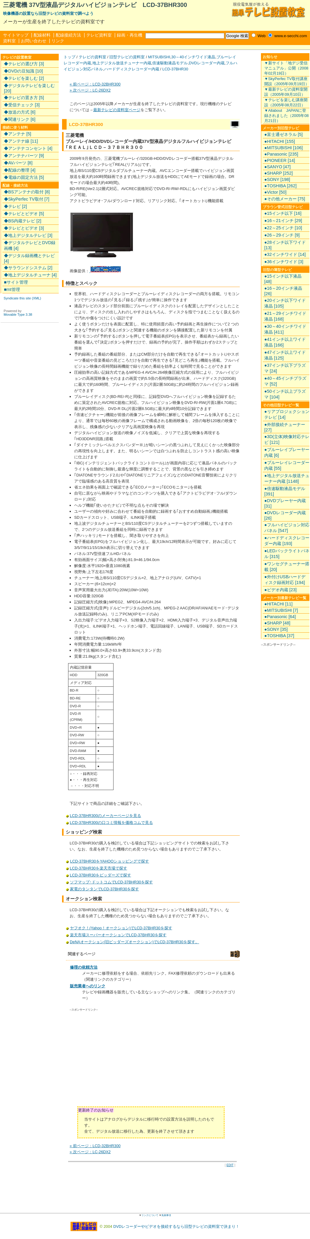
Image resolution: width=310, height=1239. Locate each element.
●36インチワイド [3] (283, 261)
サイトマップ (15, 35)
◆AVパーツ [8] (18, 162)
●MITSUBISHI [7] (281, 610)
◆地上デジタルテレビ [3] (28, 235)
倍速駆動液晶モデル (170, 63)
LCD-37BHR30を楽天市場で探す (98, 868)
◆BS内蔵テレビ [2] (22, 220)
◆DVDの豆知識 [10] (23, 71)
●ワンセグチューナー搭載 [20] (286, 566)
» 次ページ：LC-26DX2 (90, 90)
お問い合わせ (33, 40)
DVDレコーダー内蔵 (207, 63)
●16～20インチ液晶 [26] (283, 291)
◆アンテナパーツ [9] (24, 155)
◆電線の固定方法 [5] (24, 177)
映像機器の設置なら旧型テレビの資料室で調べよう (48, 13)
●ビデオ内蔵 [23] (280, 589)
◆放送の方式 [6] (19, 112)
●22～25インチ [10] (283, 227)
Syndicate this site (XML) (22, 298)
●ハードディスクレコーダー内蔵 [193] (286, 540)
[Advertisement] (121, 1061)
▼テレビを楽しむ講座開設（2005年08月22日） (286, 102)
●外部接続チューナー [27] (284, 427)
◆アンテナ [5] (17, 133)
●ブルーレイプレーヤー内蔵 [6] (286, 452)
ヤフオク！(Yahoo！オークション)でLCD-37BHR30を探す (121, 928)
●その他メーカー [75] (284, 198)
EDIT (229, 1165)
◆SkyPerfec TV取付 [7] (26, 199)
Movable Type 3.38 (18, 314)
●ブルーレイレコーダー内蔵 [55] (286, 465)
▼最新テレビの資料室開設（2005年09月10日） (286, 92)
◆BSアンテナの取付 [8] (27, 191)
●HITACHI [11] (278, 604)
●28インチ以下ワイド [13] (285, 245)
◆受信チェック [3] (22, 104)
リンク (57, 40)
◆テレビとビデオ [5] (24, 213)
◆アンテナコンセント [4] (28, 148)
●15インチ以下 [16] (283, 213)
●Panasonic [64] (280, 616)
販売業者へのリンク (87, 986)
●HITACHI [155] (279, 141)
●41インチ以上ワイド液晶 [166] (285, 342)
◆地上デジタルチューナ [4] (30, 275)
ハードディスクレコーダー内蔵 (131, 69)
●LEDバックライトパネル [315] (286, 553)
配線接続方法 (68, 35)
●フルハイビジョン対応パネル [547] (286, 527)
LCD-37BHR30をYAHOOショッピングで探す (109, 861)
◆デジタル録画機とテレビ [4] (29, 258)
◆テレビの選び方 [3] (24, 63)
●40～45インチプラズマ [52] (285, 381)
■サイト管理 (16, 282)
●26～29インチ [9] (282, 235)
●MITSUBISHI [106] (283, 147)
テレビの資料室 (92, 57)
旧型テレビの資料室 (127, 57)
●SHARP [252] (278, 173)
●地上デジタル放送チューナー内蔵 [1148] (286, 478)
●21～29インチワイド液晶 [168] (285, 316)
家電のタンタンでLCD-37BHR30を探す (104, 889)
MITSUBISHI (159, 57)
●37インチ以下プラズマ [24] (285, 368)
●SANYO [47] (277, 166)
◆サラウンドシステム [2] (28, 267)
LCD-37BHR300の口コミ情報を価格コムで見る (111, 822)
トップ (69, 57)
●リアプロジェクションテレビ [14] (286, 414)
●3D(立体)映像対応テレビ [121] (286, 439)
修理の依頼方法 (83, 967)
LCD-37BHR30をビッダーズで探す (100, 875)
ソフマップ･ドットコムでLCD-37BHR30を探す (111, 882)
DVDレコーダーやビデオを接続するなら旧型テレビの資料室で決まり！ (176, 1226)
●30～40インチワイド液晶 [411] (285, 329)
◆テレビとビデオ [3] (24, 228)
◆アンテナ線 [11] (21, 141)
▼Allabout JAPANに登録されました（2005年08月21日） (286, 115)
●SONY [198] (277, 179)
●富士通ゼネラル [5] (283, 134)
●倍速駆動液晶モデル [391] (284, 491)
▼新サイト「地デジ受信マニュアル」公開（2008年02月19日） (286, 68)
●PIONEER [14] (279, 160)
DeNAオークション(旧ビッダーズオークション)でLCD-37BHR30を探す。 (134, 942)
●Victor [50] (275, 192)
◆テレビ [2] (15, 206)
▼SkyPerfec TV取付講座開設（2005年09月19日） (286, 81)
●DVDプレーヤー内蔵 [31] (285, 503)
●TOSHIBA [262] (280, 185)
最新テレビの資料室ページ (116, 110)
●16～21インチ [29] (283, 220)
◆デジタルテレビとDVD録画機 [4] (29, 245)
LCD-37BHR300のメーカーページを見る (105, 815)
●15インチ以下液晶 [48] (283, 279)
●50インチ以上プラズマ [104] (285, 394)
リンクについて (149, 1215)
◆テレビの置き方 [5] (24, 97)
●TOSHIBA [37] (279, 635)
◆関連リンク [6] (19, 119)
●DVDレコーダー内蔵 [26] (285, 515)
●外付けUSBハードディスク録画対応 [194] (284, 579)
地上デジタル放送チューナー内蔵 (121, 63)
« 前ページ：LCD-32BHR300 (95, 84)
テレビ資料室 (99, 35)
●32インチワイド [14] (285, 254)
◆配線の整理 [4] (19, 170)
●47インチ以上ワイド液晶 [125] (285, 355)
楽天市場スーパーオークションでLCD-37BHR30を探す (118, 935)
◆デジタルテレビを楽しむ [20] (29, 88)
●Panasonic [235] (281, 154)
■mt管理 (12, 289)
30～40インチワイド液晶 (193, 57)
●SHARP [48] (277, 623)
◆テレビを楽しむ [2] (24, 78)
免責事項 (166, 1215)
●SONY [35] (276, 629)
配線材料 (42, 35)
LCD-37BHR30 (175, 69)
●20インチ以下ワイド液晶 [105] (285, 303)
